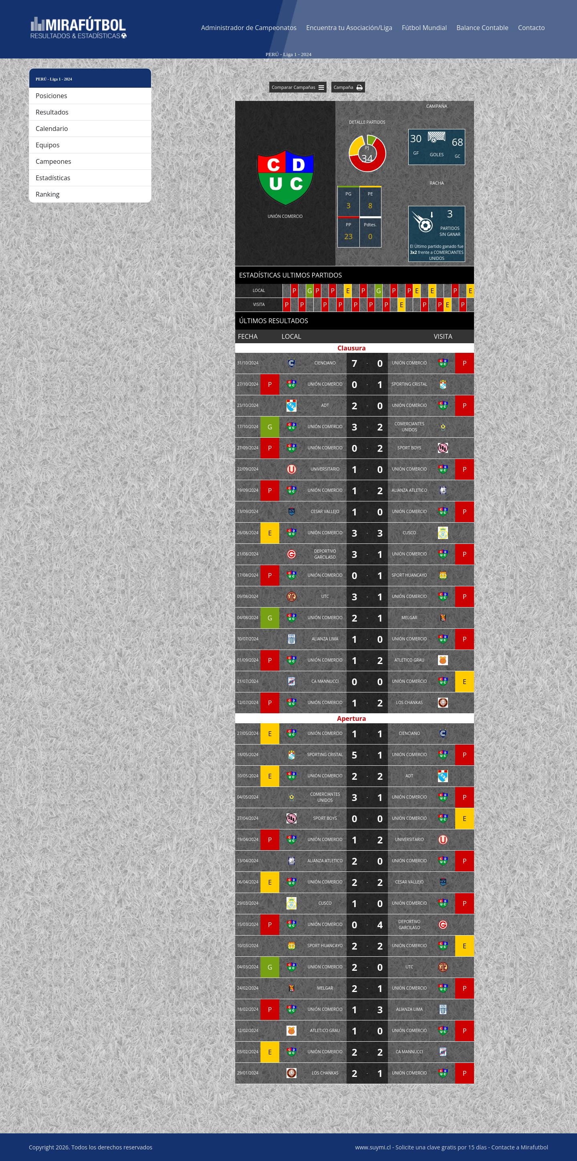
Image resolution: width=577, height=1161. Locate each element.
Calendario (52, 128)
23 (348, 236)
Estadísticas (53, 177)
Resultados (52, 112)
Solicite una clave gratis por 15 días (440, 1147)
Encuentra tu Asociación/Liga (349, 27)
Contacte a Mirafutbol (519, 1147)
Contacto (531, 27)
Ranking (48, 194)
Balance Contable (482, 27)
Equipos (48, 145)
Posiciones (51, 95)
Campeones (53, 161)
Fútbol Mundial (424, 27)
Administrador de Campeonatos (249, 27)
